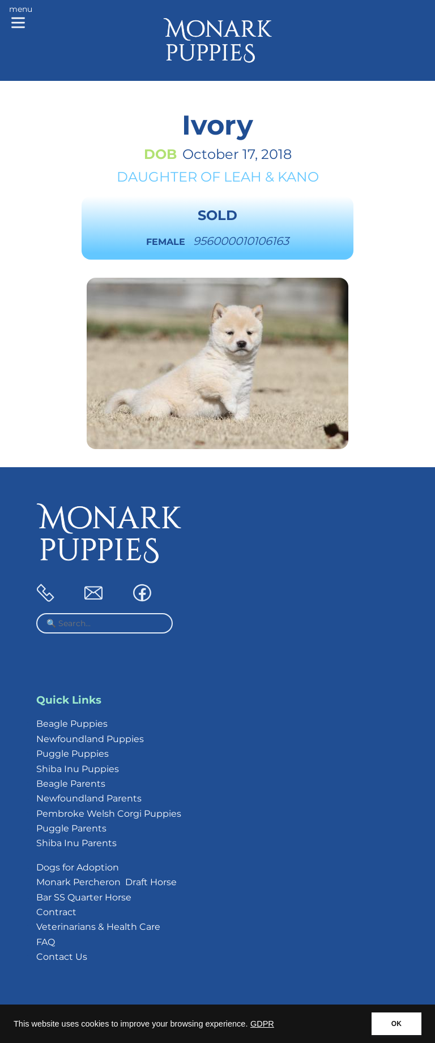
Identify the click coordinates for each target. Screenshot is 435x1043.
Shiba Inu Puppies (77, 769)
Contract (56, 912)
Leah (243, 177)
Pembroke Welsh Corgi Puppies (108, 813)
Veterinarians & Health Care (98, 926)
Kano (298, 177)
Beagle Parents (70, 783)
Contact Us (61, 956)
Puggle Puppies (72, 753)
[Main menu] (20, 18)
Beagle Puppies (72, 723)
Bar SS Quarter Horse (83, 897)
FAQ (45, 942)
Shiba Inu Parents (76, 843)
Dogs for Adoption (77, 867)
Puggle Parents (71, 828)
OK (396, 1024)
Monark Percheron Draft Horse (106, 882)
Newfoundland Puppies (90, 739)
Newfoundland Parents (89, 798)
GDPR (262, 1023)
